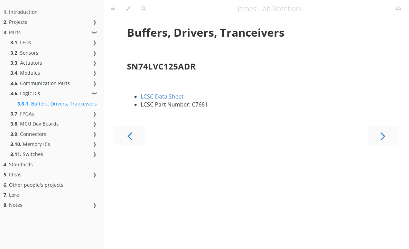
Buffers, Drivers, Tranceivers (57, 103)
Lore (11, 195)
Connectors (28, 134)
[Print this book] (398, 8)
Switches (26, 154)
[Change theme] (128, 8)
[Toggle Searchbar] (143, 8)
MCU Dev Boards (34, 123)
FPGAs (22, 113)
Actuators (26, 62)
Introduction (20, 12)
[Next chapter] (383, 135)
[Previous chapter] (129, 135)
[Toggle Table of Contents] (112, 8)
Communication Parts (40, 83)
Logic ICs (25, 93)
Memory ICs (30, 144)
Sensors (24, 52)
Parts (12, 32)
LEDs (20, 42)
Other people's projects (33, 185)
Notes (12, 205)
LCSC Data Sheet (162, 96)
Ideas (12, 174)
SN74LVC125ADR (161, 66)
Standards (18, 164)
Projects (15, 22)
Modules (25, 73)
